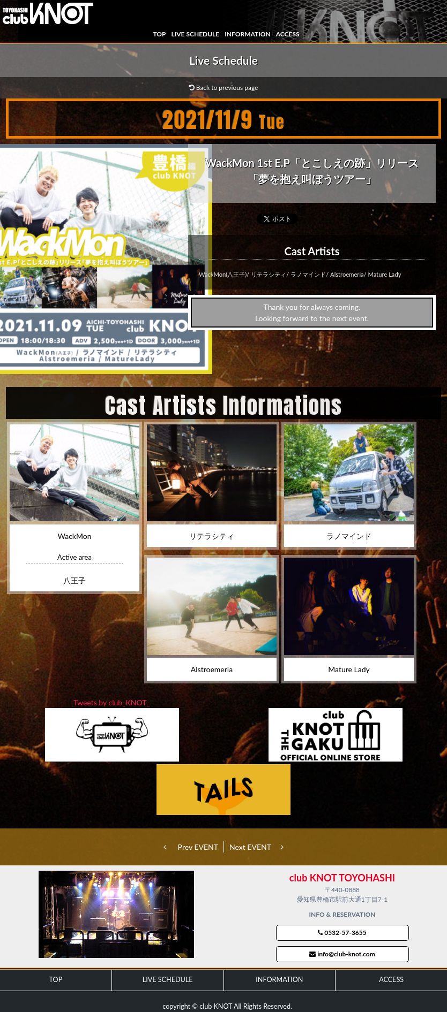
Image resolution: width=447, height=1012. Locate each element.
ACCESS (288, 34)
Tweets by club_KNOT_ (111, 702)
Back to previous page (223, 87)
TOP (159, 34)
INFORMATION (247, 34)
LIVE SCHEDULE (195, 34)
